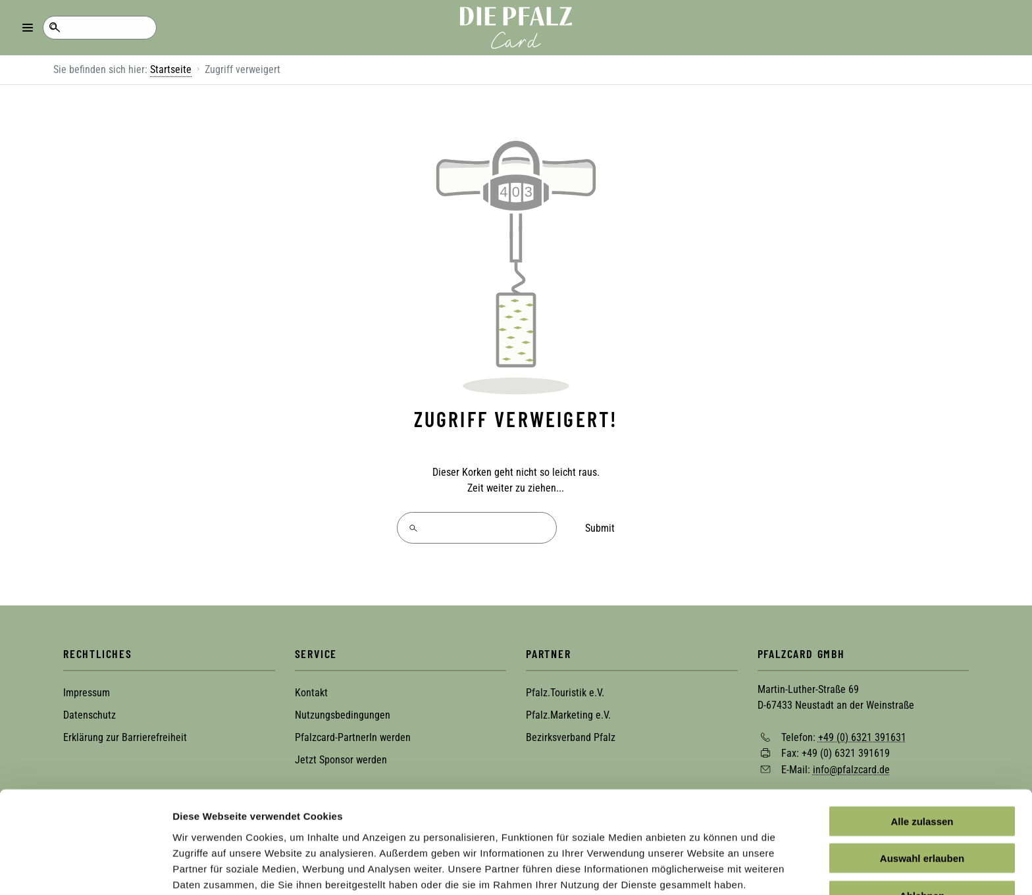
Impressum (86, 691)
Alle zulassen (921, 763)
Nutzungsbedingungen (342, 713)
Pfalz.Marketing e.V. (568, 713)
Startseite (171, 69)
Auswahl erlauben (922, 800)
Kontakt (311, 691)
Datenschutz (89, 713)
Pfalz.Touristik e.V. (565, 691)
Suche (54, 27)
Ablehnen (922, 837)
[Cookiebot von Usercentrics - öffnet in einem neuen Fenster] (85, 869)
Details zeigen (700, 869)
